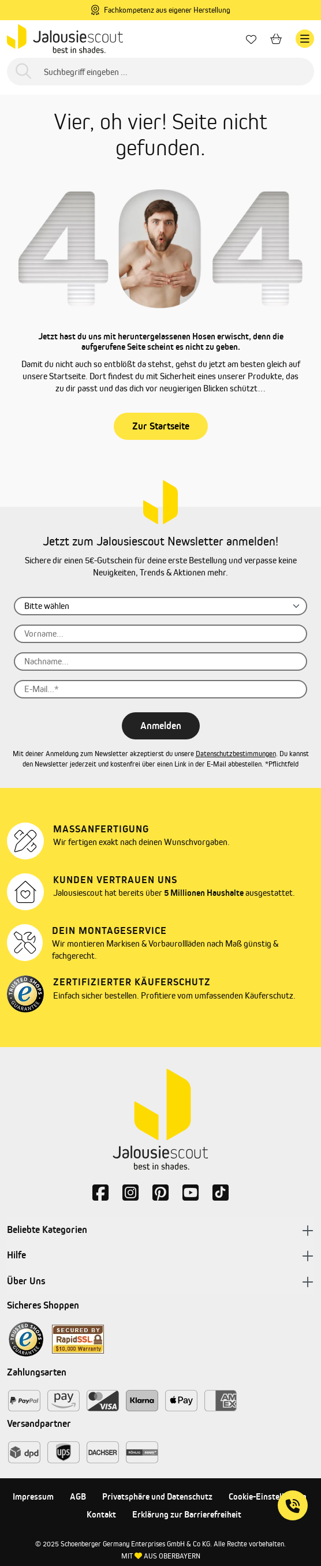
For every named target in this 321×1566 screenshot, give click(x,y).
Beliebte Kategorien (160, 1229)
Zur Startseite (160, 426)
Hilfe (160, 1255)
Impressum (33, 1496)
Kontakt (101, 1514)
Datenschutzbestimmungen (236, 753)
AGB (78, 1496)
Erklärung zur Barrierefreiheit (186, 1514)
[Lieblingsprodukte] (251, 39)
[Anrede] (160, 606)
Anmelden (160, 725)
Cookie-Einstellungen (268, 1496)
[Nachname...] (160, 661)
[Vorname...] (160, 634)
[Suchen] (23, 71)
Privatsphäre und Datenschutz (157, 1496)
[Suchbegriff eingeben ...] (160, 71)
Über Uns (160, 1281)
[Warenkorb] (276, 39)
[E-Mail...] (160, 689)
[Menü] (305, 38)
